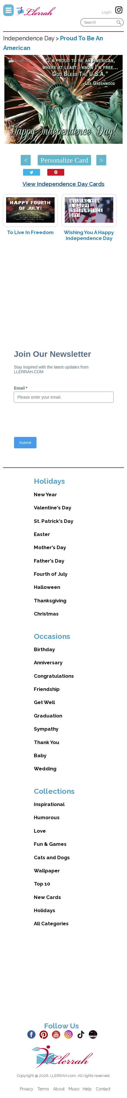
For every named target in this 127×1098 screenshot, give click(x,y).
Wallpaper (47, 871)
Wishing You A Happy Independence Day (89, 235)
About (59, 1089)
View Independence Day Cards (63, 184)
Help (87, 1089)
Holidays (44, 910)
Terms (43, 1089)
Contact (103, 1089)
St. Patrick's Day (53, 521)
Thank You (46, 742)
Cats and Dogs (52, 857)
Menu (8, 10)
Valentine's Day (52, 508)
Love (40, 831)
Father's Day (49, 561)
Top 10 (42, 884)
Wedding (45, 769)
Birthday (44, 649)
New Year (45, 494)
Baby (40, 755)
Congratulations (54, 676)
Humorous (47, 817)
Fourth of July (50, 574)
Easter (42, 534)
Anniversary (48, 662)
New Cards (47, 897)
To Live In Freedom (30, 232)
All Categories (51, 923)
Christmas (46, 614)
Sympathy (46, 729)
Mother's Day (50, 547)
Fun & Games (50, 844)
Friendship (47, 689)
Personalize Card (64, 160)
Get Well (44, 702)
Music (74, 1089)
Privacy (26, 1089)
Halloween (47, 587)
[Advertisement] (63, 292)
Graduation (48, 716)
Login (107, 12)
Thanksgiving (50, 601)
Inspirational (49, 804)
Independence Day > (31, 38)
